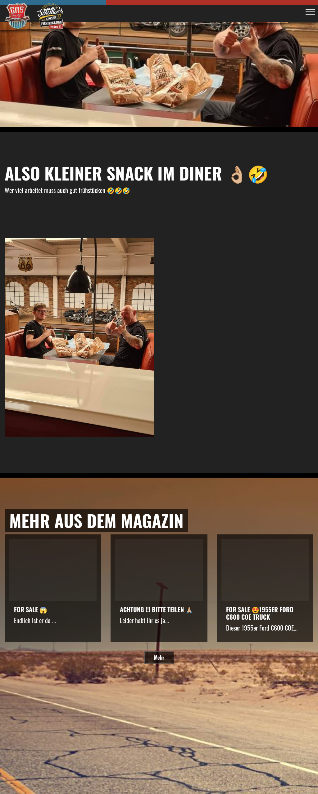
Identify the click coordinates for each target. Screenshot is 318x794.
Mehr (159, 657)
